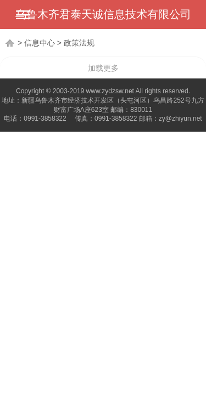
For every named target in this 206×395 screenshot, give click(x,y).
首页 (10, 43)
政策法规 (79, 42)
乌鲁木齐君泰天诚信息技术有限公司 (103, 14)
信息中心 (39, 42)
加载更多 (103, 68)
